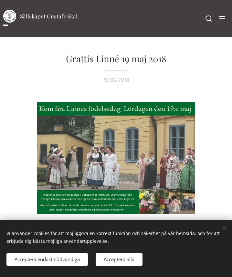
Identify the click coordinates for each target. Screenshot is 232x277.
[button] (209, 18)
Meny (222, 18)
